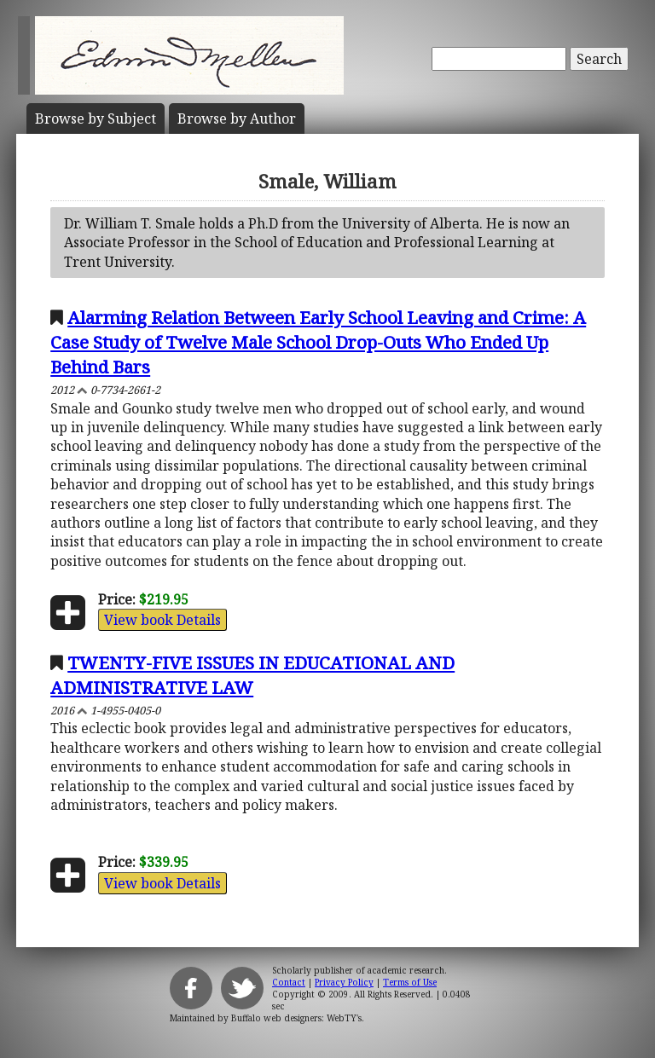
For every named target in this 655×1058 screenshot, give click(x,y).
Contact (288, 982)
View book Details (162, 619)
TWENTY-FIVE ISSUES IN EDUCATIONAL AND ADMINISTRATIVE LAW (252, 674)
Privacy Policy (344, 982)
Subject (95, 118)
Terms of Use (410, 982)
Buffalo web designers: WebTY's (296, 1018)
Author (236, 118)
